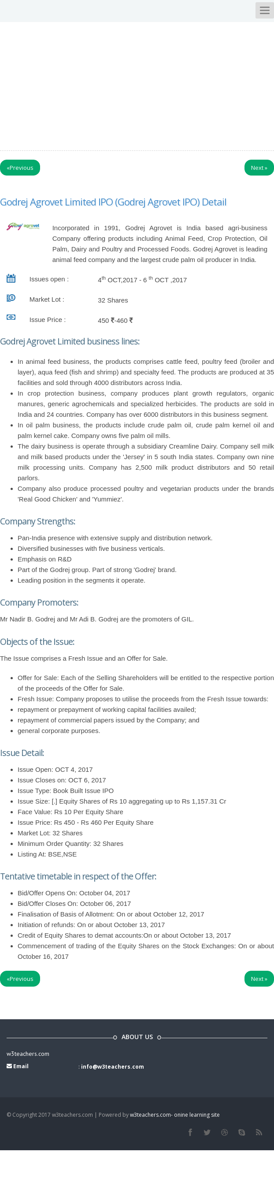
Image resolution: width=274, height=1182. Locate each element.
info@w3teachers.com (112, 1066)
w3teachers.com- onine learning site (175, 1114)
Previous (20, 168)
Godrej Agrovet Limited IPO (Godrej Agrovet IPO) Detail (113, 201)
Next (259, 168)
